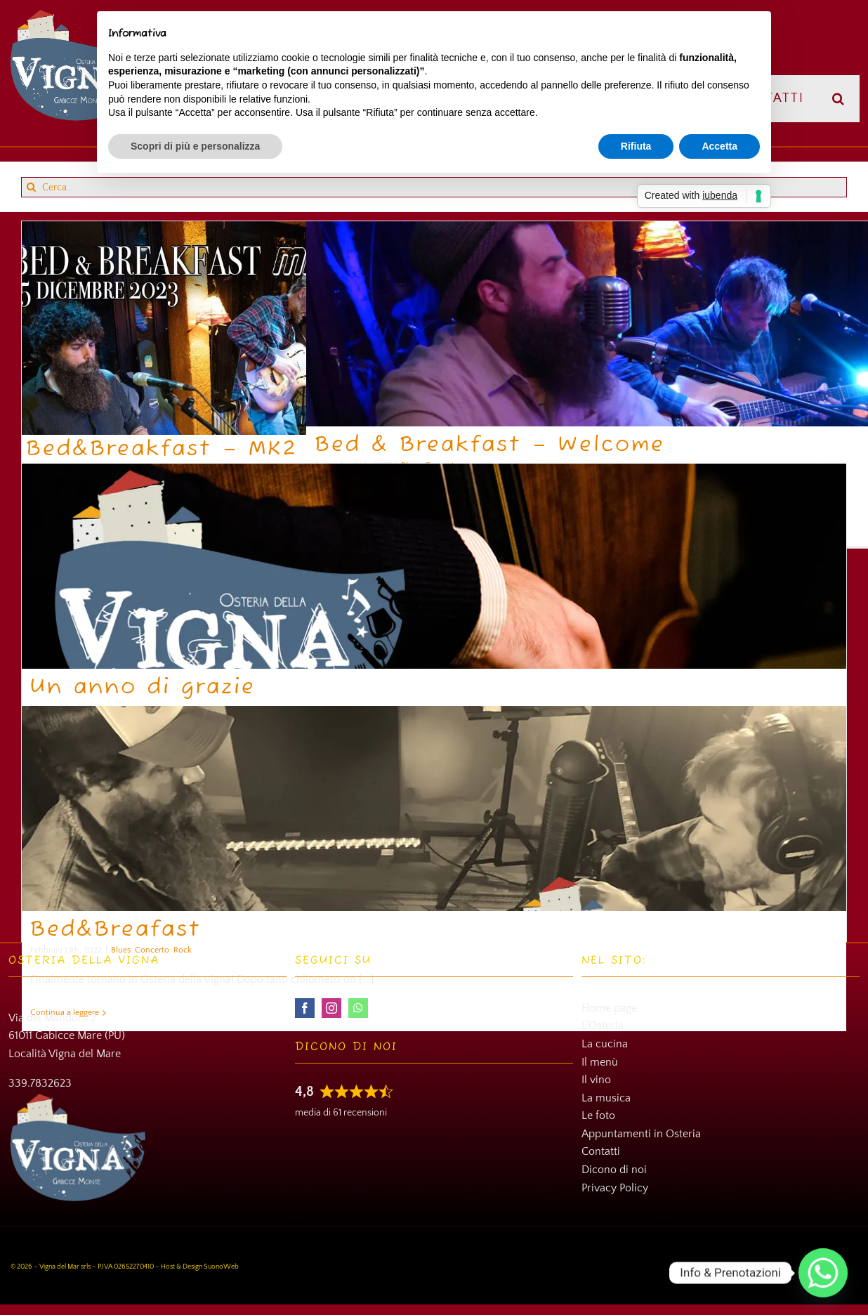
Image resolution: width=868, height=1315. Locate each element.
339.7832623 (40, 1083)
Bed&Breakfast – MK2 (161, 449)
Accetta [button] (719, 146)
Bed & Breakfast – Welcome (490, 445)
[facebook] (305, 1008)
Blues (121, 950)
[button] (839, 98)
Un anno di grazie (143, 687)
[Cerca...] (434, 187)
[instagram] (331, 1008)
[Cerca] (31, 187)
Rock (182, 950)
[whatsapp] (358, 1008)
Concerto (152, 950)
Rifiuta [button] (636, 146)
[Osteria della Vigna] (80, 14)
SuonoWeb (221, 1267)
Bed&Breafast (116, 930)
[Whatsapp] (823, 1272)
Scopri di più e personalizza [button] (195, 146)
